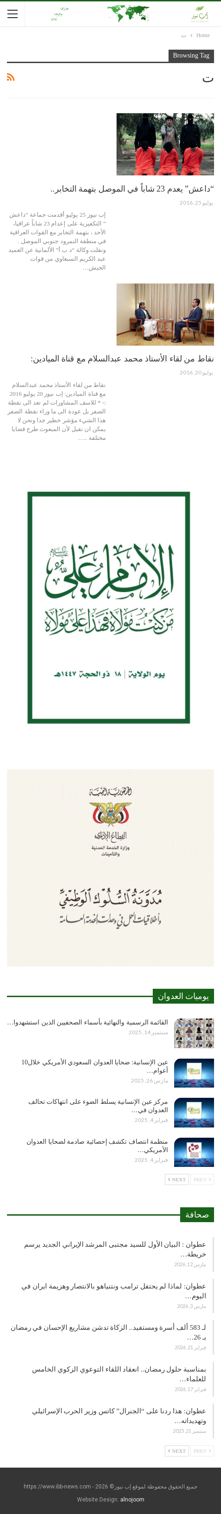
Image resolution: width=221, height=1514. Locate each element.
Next (177, 1179)
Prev (202, 1179)
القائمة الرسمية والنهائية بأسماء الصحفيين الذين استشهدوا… (87, 1022)
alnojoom (132, 1499)
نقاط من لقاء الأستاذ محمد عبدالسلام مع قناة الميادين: (122, 358)
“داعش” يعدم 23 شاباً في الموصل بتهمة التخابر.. (132, 188)
